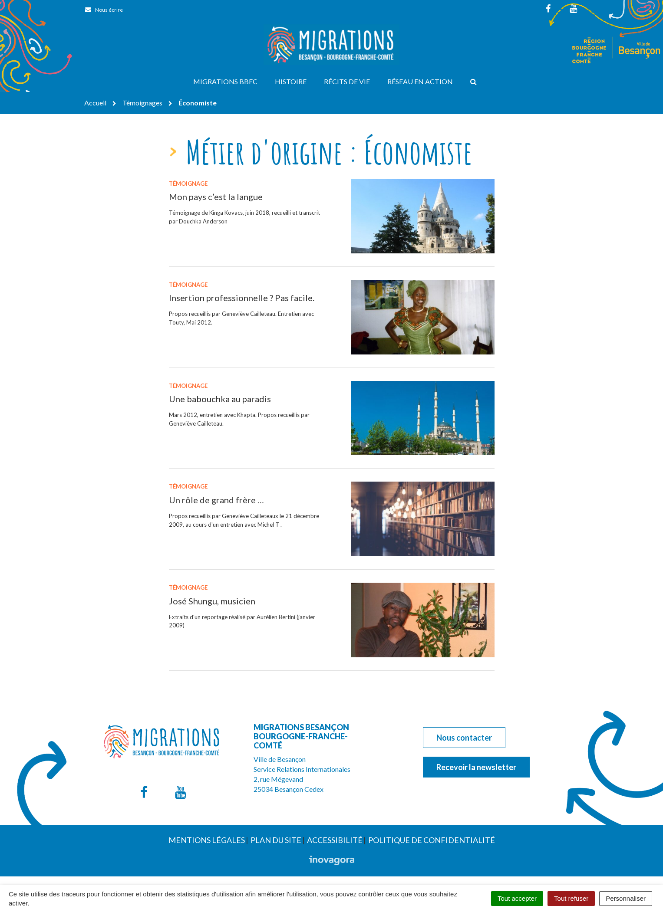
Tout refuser (571, 898)
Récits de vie (347, 81)
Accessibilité (335, 840)
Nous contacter (464, 737)
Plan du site (276, 840)
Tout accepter (517, 898)
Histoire (291, 81)
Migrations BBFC (225, 81)
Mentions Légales (206, 840)
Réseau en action (420, 81)
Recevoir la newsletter (476, 767)
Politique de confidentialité (431, 840)
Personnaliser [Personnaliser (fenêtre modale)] (626, 898)
